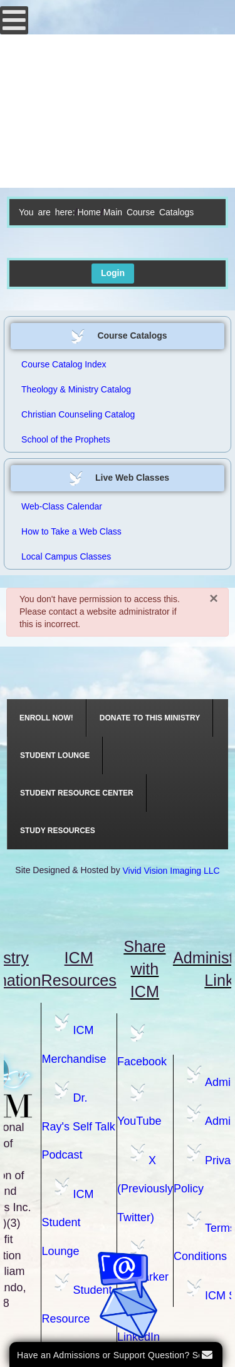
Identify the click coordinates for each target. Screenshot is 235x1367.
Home (88, 212)
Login (113, 273)
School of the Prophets (65, 439)
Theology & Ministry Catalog (76, 389)
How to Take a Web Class (71, 531)
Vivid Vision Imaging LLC (171, 871)
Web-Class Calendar (61, 506)
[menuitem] (46, 718)
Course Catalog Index (63, 364)
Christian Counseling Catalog (78, 414)
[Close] (213, 597)
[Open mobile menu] (14, 20)
